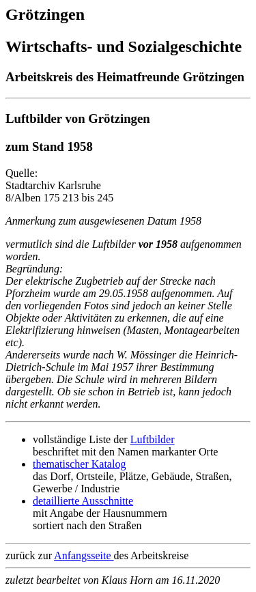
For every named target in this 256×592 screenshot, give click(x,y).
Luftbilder (152, 439)
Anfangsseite (84, 555)
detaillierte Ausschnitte (83, 501)
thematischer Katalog (79, 464)
